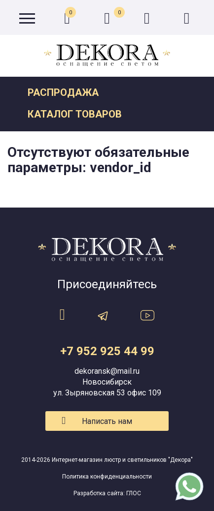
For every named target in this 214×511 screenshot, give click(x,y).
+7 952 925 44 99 (107, 351)
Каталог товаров (75, 114)
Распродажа (63, 92)
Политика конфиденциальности (107, 476)
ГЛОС (133, 493)
